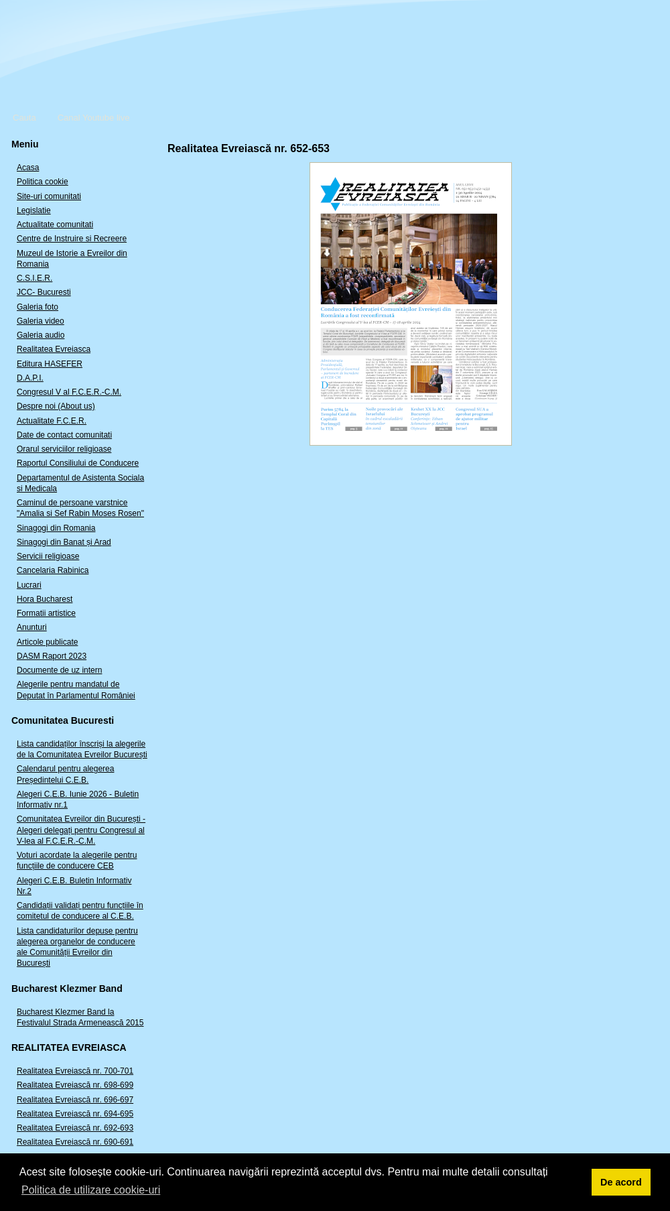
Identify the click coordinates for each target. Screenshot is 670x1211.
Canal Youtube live (94, 118)
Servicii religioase (48, 556)
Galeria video (40, 321)
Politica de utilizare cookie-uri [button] (90, 1190)
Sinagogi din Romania (56, 528)
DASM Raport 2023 (51, 656)
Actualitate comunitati (55, 224)
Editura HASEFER (49, 364)
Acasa (28, 167)
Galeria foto (37, 307)
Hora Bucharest (44, 599)
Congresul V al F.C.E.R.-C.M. (69, 392)
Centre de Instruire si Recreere (72, 238)
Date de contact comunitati (64, 435)
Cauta (24, 118)
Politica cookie (42, 181)
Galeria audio (40, 335)
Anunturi (32, 627)
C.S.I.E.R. (34, 278)
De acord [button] (621, 1182)
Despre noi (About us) (56, 406)
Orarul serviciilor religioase (64, 449)
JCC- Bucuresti (44, 292)
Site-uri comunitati (49, 196)
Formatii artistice (46, 613)
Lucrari (29, 585)
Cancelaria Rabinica (52, 570)
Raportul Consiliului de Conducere (78, 463)
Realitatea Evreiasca (53, 349)
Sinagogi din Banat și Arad (64, 542)
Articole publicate (47, 642)
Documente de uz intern (59, 670)
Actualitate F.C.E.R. (51, 421)
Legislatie (34, 210)
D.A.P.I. (30, 378)
